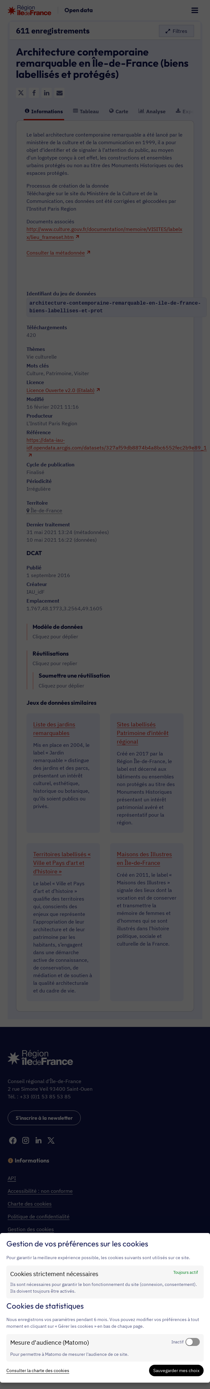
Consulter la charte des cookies (37, 1370)
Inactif (177, 1342)
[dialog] (105, 1308)
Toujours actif (185, 1272)
